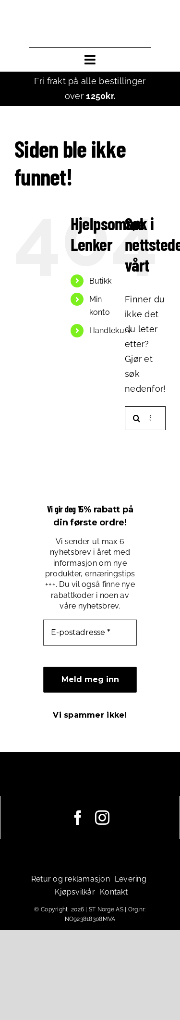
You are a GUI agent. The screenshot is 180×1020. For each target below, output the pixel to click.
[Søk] (137, 418)
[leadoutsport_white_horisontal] (90, 785)
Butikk (100, 281)
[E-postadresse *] (90, 633)
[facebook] (78, 817)
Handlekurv (110, 330)
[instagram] (102, 817)
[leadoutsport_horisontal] (90, 23)
